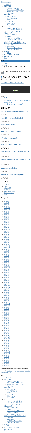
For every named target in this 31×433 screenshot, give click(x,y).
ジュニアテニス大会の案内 (14, 28)
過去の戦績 (7, 387)
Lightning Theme (19, 371)
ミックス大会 (10, 24)
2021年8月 (6, 290)
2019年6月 (6, 328)
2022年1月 (6, 284)
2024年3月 (6, 241)
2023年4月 (6, 259)
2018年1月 (6, 350)
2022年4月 (6, 279)
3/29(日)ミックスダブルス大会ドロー (11, 144)
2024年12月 (7, 227)
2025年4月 (6, 221)
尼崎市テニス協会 (9, 193)
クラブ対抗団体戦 (12, 18)
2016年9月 (6, 363)
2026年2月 (6, 204)
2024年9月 (6, 231)
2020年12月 (7, 302)
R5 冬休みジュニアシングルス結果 (13, 104)
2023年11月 (7, 247)
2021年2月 (6, 299)
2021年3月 (6, 297)
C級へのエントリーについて (15, 39)
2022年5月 (6, 277)
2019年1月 (6, 335)
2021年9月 (6, 289)
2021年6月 (6, 292)
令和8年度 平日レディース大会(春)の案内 (12, 174)
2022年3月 (6, 280)
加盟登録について (9, 429)
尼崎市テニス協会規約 (13, 49)
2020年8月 (6, 307)
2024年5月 (6, 237)
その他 (5, 186)
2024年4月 (6, 239)
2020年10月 (7, 305)
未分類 (2, 73)
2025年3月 (6, 223)
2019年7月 (6, 327)
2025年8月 (6, 214)
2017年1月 (6, 362)
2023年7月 (6, 254)
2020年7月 (6, 309)
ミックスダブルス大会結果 (8, 124)
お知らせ (6, 184)
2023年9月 (6, 251)
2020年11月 (7, 304)
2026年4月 (6, 201)
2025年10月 (7, 211)
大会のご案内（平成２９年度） (15, 10)
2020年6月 (6, 310)
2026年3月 (6, 203)
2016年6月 (6, 365)
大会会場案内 (10, 13)
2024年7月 (6, 234)
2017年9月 (6, 355)
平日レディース (11, 23)
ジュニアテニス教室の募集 (14, 29)
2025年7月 (6, 216)
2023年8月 (6, 252)
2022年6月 (6, 275)
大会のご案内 (7, 188)
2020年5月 (6, 312)
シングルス (10, 21)
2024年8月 (6, 232)
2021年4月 (6, 295)
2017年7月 (6, 357)
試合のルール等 (8, 406)
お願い (9, 36)
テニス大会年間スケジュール (12, 427)
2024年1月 (6, 244)
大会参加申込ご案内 (9, 191)
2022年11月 (7, 267)
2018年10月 (7, 338)
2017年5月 (6, 358)
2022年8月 (6, 272)
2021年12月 (7, 285)
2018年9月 (6, 340)
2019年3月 (6, 332)
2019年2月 (6, 333)
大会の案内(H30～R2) (13, 8)
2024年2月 (6, 242)
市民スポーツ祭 (11, 16)
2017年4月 (6, 360)
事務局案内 (7, 424)
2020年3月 (6, 315)
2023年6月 (6, 256)
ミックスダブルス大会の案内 (9, 168)
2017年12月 (7, 352)
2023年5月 (6, 257)
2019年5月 (6, 330)
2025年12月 (7, 208)
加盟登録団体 (10, 44)
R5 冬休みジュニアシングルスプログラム (12, 83)
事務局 (9, 53)
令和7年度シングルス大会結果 (9, 138)
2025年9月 (6, 213)
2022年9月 (6, 271)
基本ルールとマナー (12, 34)
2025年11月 (7, 209)
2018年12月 (7, 337)
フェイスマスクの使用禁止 (14, 41)
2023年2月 (6, 262)
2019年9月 (6, 324)
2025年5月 (6, 219)
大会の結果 (7, 189)
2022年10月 (7, 269)
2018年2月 (6, 348)
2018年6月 (6, 343)
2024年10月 (7, 229)
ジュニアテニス (8, 399)
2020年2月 (6, 317)
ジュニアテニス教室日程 (14, 31)
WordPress (9, 371)
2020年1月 (6, 319)
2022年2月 (6, 282)
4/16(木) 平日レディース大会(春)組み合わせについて (15, 111)
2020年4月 (6, 314)
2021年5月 (6, 294)
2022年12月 (7, 266)
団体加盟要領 (10, 46)
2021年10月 (7, 287)
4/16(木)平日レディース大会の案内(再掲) (12, 118)
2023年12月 (7, 246)
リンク (5, 431)
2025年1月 (6, 226)
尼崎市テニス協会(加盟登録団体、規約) (15, 416)
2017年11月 (7, 353)
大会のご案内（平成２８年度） (15, 11)
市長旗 (9, 19)
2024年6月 (6, 236)
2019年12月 (7, 320)
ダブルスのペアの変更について (15, 38)
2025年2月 (6, 224)
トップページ (7, 378)
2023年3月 (6, 261)
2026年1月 (6, 206)
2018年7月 (6, 342)
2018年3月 (6, 347)
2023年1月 (6, 264)
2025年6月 (6, 218)
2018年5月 (6, 345)
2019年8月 (6, 325)
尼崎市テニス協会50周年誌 (14, 48)
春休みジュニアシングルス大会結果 (11, 131)
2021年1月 (6, 300)
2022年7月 (6, 274)
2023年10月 (7, 249)
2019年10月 (7, 322)
